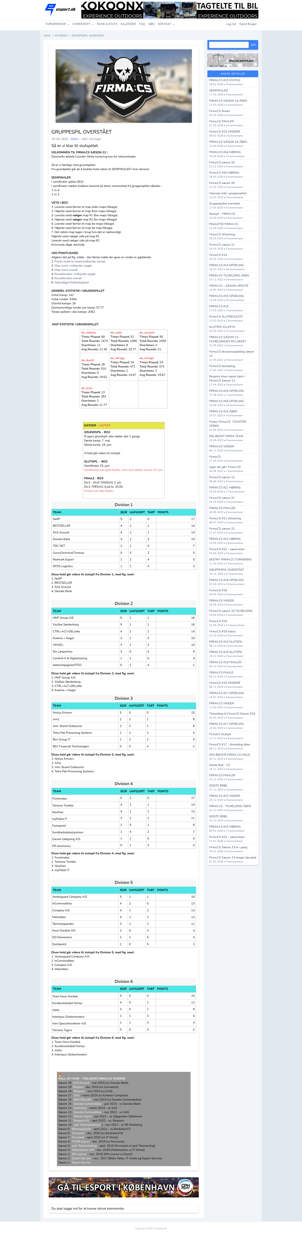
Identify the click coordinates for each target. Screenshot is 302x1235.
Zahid (74, 139)
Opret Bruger (248, 24)
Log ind (231, 24)
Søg (253, 45)
